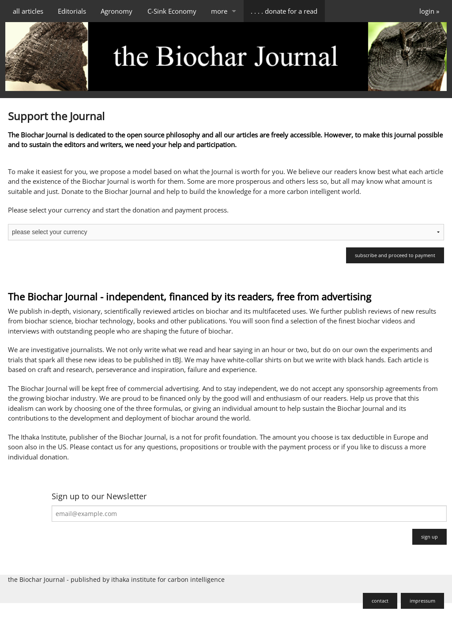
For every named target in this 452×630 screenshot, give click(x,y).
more (219, 11)
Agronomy (116, 11)
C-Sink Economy (171, 11)
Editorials (72, 11)
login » (429, 11)
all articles (28, 11)
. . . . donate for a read (284, 11)
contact (380, 600)
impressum (422, 600)
